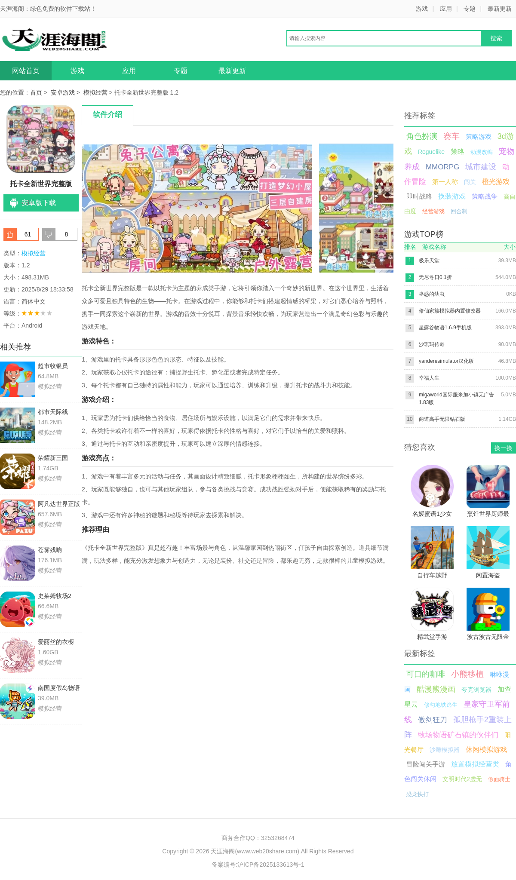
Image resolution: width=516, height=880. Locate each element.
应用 (446, 8)
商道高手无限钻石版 (442, 419)
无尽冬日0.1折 (435, 277)
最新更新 (500, 8)
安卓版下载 (39, 202)
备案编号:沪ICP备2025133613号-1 (258, 864)
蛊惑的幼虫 (432, 294)
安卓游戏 (63, 92)
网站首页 (26, 70)
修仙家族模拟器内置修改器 (450, 311)
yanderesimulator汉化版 (446, 361)
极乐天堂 (429, 261)
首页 (36, 92)
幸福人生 (429, 378)
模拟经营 (95, 92)
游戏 (422, 8)
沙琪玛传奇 (432, 344)
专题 (470, 8)
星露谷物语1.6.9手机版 (445, 328)
